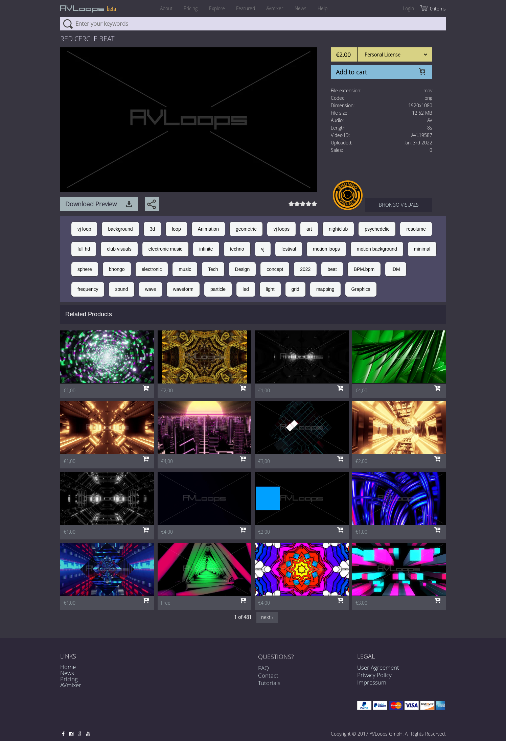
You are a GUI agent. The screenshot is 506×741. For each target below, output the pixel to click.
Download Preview (91, 204)
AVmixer (276, 8)
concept (275, 269)
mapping (325, 289)
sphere (84, 269)
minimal (422, 249)
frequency (87, 289)
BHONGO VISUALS (399, 205)
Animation (208, 229)
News (303, 8)
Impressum (371, 682)
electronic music (165, 249)
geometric (246, 229)
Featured (245, 8)
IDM (395, 269)
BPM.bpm (364, 269)
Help (327, 8)
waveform (183, 289)
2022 (305, 269)
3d (152, 229)
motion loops (326, 249)
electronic (152, 269)
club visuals (119, 249)
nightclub (338, 229)
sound (121, 289)
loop (176, 229)
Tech (213, 269)
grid (295, 289)
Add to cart (351, 72)
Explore (215, 8)
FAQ (263, 674)
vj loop (84, 229)
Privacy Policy (374, 675)
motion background (377, 249)
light (270, 289)
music (185, 269)
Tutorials (269, 689)
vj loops (281, 229)
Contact (268, 682)
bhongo (117, 269)
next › (267, 617)
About (161, 8)
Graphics (360, 289)
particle (218, 289)
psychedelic (377, 229)
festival (288, 249)
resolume (416, 229)
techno (237, 249)
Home (68, 667)
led (246, 289)
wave (150, 289)
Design (242, 269)
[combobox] (253, 23)
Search (67, 23)
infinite (206, 249)
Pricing (187, 8)
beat (332, 269)
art (309, 229)
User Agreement (378, 667)
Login (408, 8)
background (120, 229)
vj (262, 249)
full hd (83, 249)
